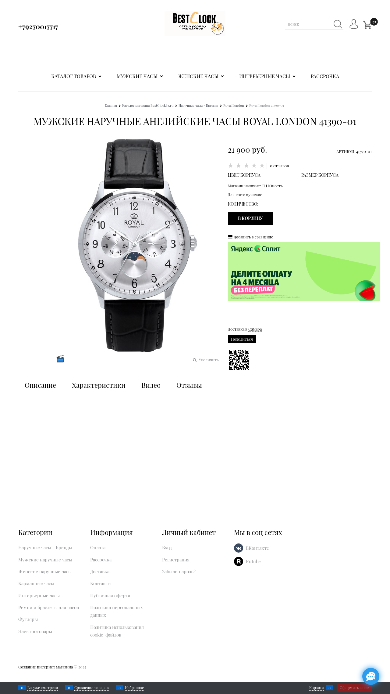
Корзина (316, 687)
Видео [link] (151, 385)
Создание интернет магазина (45, 666)
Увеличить (209, 359)
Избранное (134, 687)
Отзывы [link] (189, 385)
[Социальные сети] (370, 676)
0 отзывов (279, 165)
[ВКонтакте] (238, 548)
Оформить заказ (354, 687)
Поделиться (242, 339)
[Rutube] (238, 561)
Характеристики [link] (99, 385)
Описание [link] (40, 385)
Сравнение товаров (91, 687)
